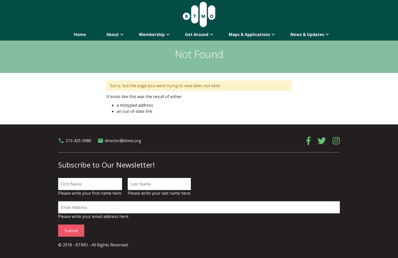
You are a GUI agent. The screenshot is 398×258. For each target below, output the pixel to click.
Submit (71, 230)
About (115, 34)
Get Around (199, 34)
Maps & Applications (252, 34)
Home (80, 34)
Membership (155, 34)
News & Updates (310, 34)
